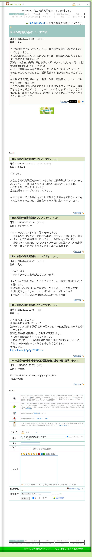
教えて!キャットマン (43, 418)
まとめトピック (77, 17)
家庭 (77, 14)
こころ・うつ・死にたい (32, 14)
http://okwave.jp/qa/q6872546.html (27, 350)
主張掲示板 (37, 413)
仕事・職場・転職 (17, 17)
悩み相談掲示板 (37, 23)
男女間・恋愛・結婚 (32, 17)
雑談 (62, 17)
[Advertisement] (47, 132)
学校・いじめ (47, 17)
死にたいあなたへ (64, 425)
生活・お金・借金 (62, 14)
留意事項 (28, 408)
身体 (47, 14)
